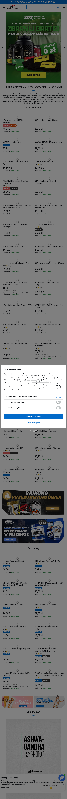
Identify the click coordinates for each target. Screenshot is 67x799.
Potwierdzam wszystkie (33, 416)
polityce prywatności (30, 380)
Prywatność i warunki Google (41, 382)
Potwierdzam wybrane (34, 423)
